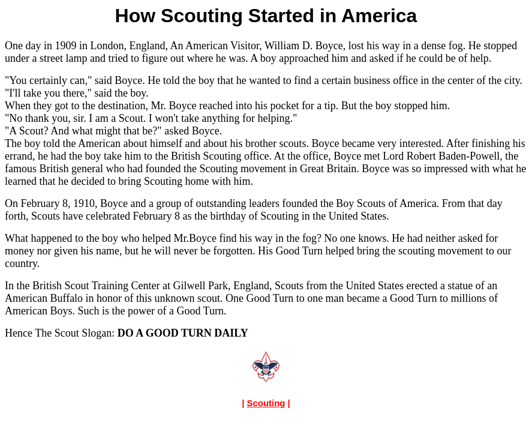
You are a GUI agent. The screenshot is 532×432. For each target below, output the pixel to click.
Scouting (266, 403)
